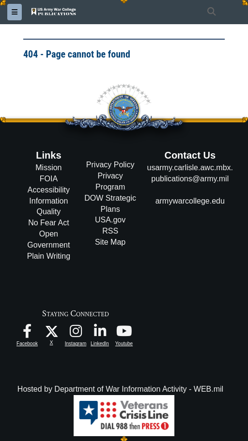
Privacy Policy (110, 165)
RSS (110, 231)
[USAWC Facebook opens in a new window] (27, 333)
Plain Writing (49, 256)
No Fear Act (48, 223)
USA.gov (110, 220)
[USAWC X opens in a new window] (51, 331)
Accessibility (49, 190)
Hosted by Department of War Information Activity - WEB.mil (120, 389)
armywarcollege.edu (190, 201)
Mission (48, 167)
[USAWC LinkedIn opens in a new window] (100, 333)
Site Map (110, 242)
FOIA (49, 179)
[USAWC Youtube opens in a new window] (124, 333)
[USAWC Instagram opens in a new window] (75, 333)
